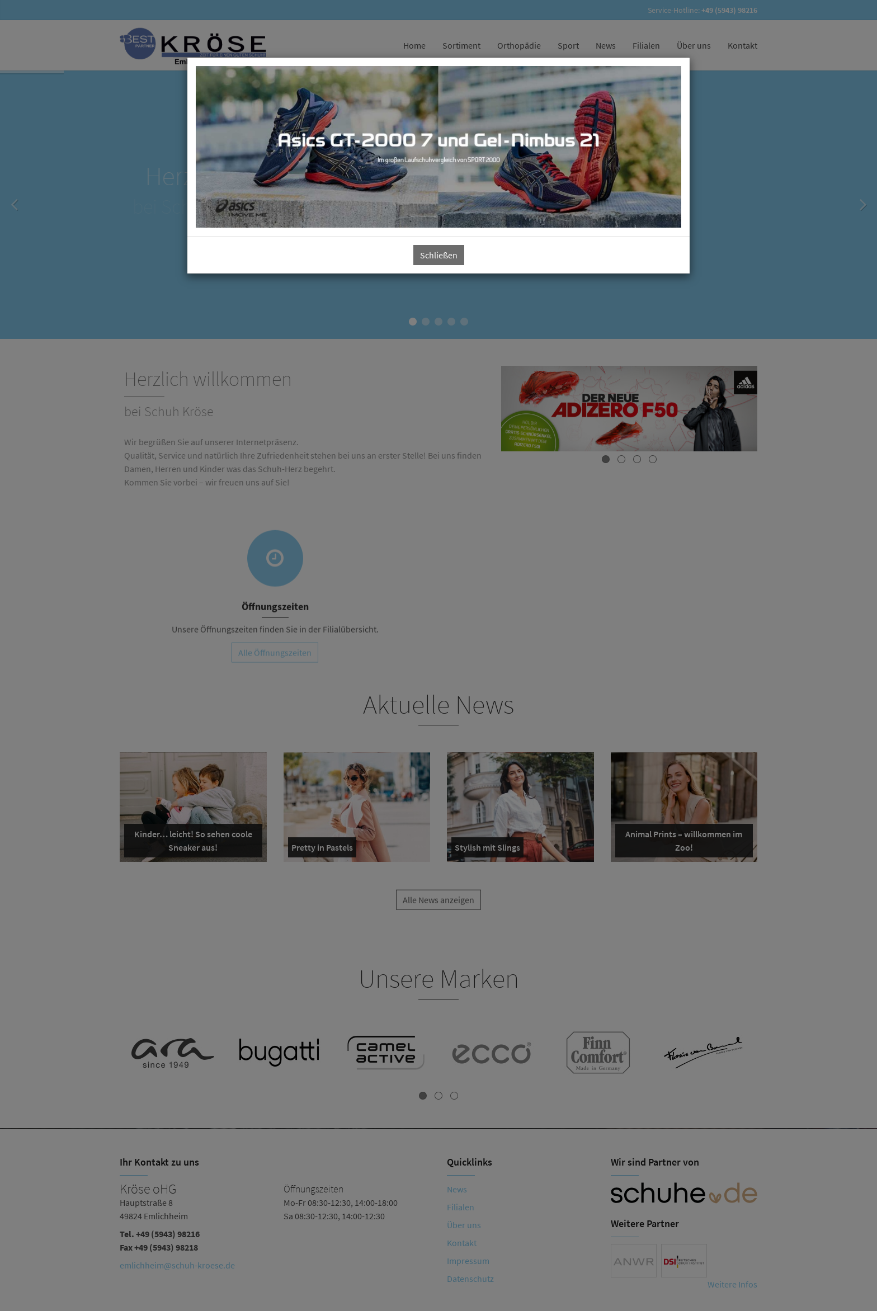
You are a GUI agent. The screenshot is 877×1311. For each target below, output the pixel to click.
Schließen (439, 255)
